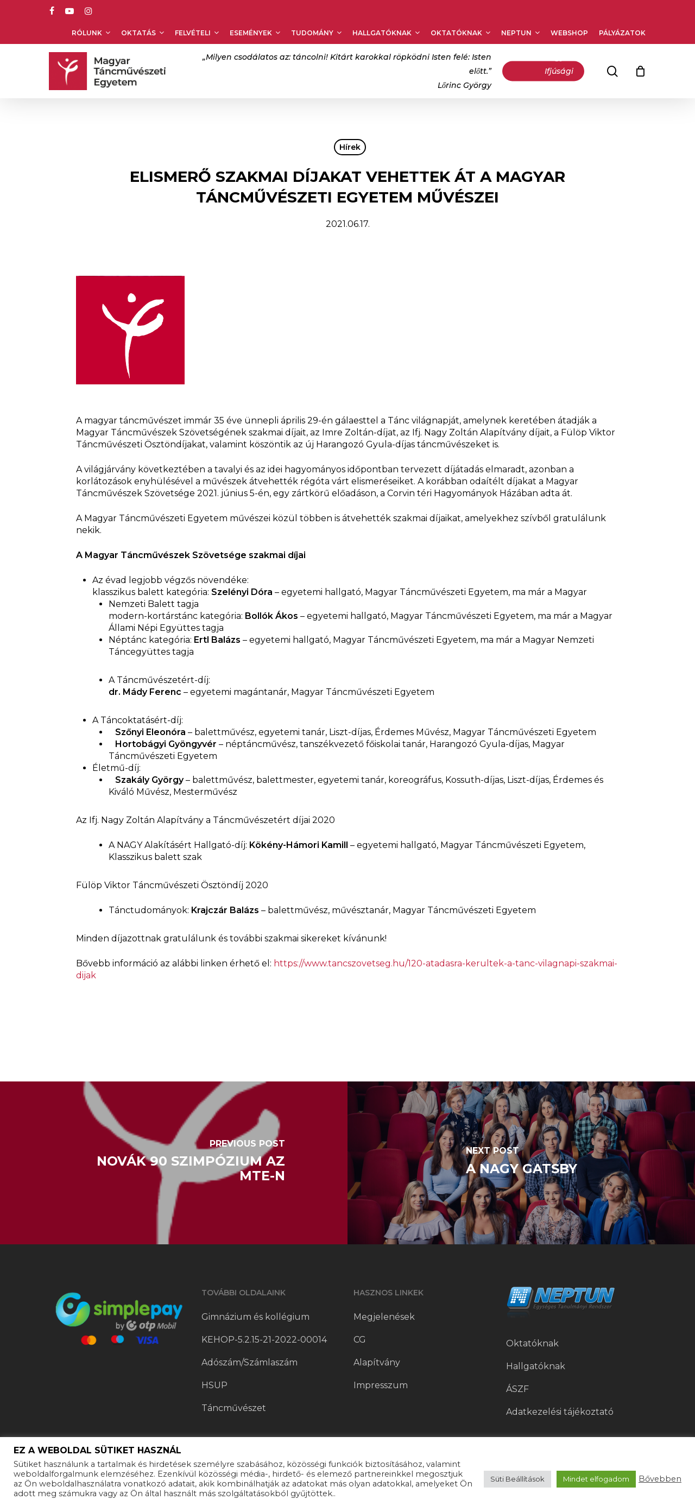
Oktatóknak (532, 1343)
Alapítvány (376, 1362)
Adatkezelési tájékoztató (560, 1412)
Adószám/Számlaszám (249, 1362)
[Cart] (640, 71)
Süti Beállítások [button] (517, 1479)
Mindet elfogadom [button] (596, 1479)
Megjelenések (384, 1317)
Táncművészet (233, 1408)
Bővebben (660, 1479)
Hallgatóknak (535, 1366)
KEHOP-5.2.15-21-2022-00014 (264, 1339)
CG (359, 1339)
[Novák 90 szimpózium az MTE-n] (174, 1162)
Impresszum (380, 1385)
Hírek (350, 147)
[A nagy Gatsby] (521, 1162)
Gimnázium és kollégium (255, 1317)
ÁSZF (517, 1389)
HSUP (214, 1385)
